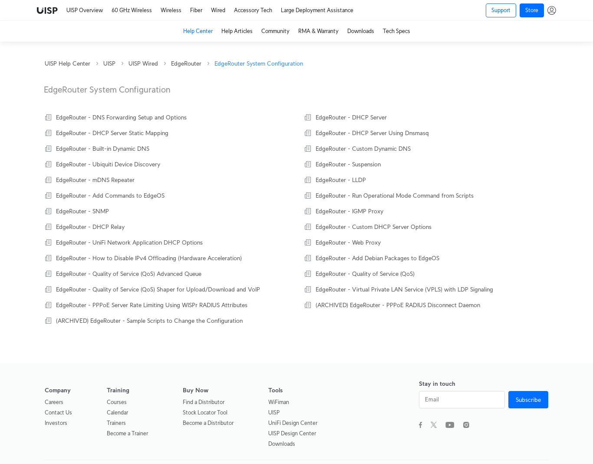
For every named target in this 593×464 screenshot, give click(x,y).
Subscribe (528, 399)
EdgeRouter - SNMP (82, 211)
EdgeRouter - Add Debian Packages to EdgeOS (377, 258)
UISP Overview (84, 10)
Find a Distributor (203, 402)
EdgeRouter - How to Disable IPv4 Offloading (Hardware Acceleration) (149, 258)
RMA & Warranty (318, 31)
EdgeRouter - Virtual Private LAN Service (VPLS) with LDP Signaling (404, 289)
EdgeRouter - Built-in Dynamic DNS (102, 148)
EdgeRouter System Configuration (258, 63)
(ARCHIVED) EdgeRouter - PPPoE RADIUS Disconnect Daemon (398, 305)
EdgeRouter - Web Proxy (348, 242)
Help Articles (237, 31)
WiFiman (278, 402)
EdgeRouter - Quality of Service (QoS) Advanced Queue (128, 273)
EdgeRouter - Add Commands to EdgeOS (110, 195)
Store (531, 10)
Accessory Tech (253, 10)
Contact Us (58, 412)
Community (275, 31)
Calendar (117, 412)
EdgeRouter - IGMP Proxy (349, 211)
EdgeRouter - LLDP (341, 179)
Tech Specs (396, 31)
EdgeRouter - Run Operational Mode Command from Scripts (395, 195)
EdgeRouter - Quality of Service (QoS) (365, 273)
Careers (54, 402)
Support (501, 10)
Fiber (196, 10)
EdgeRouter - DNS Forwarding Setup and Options (121, 117)
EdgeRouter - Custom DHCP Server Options (374, 226)
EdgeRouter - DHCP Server (351, 117)
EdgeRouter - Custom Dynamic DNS (363, 148)
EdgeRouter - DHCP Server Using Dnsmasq (372, 132)
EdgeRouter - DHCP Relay (90, 226)
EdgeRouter (186, 63)
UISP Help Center (67, 63)
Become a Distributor (208, 423)
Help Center (198, 31)
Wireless (171, 10)
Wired (218, 10)
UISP (109, 63)
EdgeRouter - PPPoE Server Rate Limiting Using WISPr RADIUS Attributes (151, 305)
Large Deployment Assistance (317, 10)
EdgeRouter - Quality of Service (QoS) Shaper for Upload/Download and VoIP (158, 289)
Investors (56, 423)
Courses (117, 402)
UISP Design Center (292, 433)
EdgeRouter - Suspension (348, 164)
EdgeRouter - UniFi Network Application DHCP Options (129, 242)
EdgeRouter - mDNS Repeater (95, 179)
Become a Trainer (127, 433)
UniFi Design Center (292, 423)
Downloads (360, 31)
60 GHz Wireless (132, 10)
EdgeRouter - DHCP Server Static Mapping (112, 132)
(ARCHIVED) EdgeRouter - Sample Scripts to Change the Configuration (149, 320)
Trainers (116, 423)
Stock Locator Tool (205, 412)
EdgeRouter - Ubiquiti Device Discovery (108, 164)
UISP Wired (143, 63)
